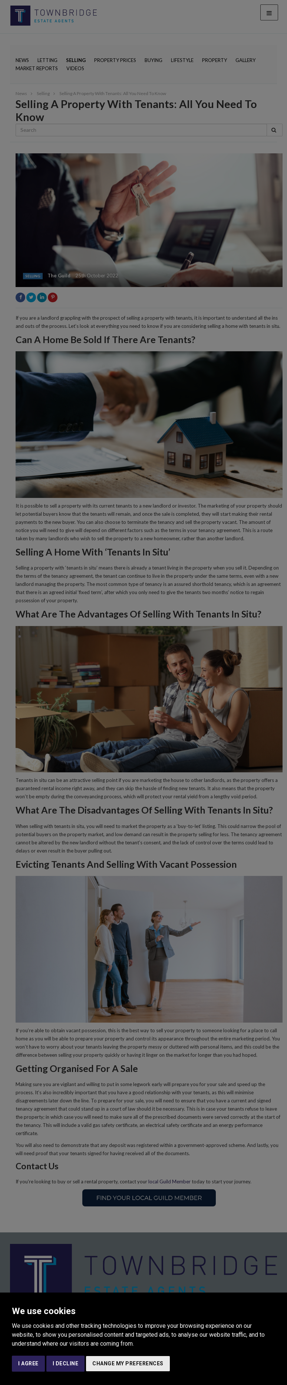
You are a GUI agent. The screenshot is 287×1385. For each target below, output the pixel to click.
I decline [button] (66, 1363)
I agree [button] (28, 1363)
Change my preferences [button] (128, 1363)
